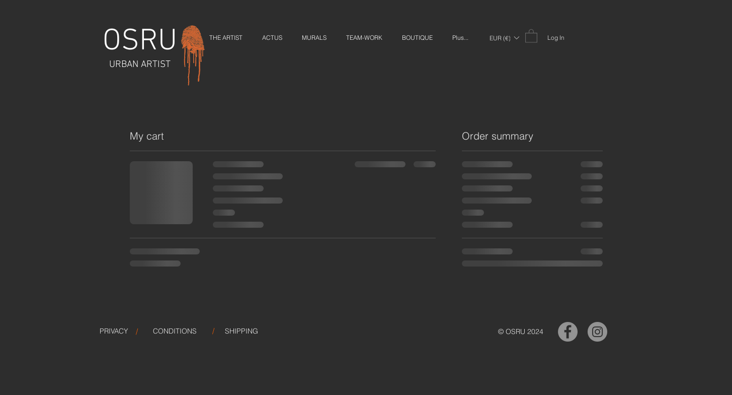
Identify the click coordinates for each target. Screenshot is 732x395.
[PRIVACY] (114, 331)
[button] (504, 37)
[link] (531, 35)
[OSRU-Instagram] (597, 332)
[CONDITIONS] (175, 331)
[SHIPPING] (241, 331)
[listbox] (504, 37)
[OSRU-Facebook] (568, 332)
